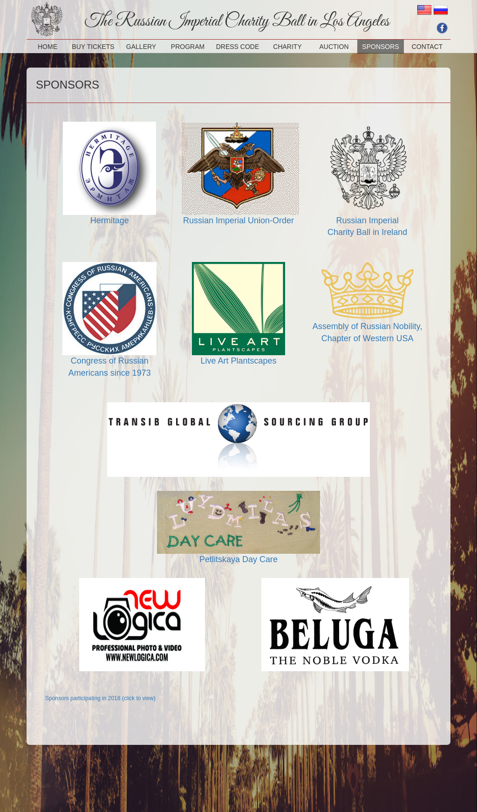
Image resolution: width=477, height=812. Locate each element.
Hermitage (109, 220)
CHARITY (287, 46)
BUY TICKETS (93, 46)
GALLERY (141, 46)
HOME (47, 46)
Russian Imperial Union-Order (238, 220)
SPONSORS (380, 46)
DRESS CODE (237, 46)
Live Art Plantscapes (238, 360)
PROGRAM (187, 46)
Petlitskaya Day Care (238, 559)
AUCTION (334, 46)
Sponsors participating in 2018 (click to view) (100, 698)
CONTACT (427, 46)
